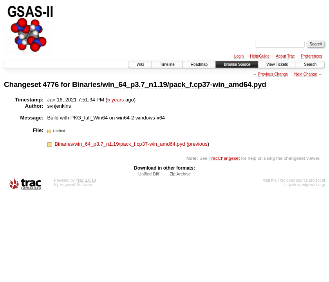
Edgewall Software (76, 185)
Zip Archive (180, 174)
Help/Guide (259, 56)
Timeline (167, 64)
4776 (51, 84)
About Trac (285, 56)
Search (310, 64)
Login (239, 56)
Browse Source (237, 64)
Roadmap (199, 64)
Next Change (305, 74)
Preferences (311, 56)
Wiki (140, 64)
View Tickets (277, 64)
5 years (115, 100)
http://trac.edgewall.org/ (304, 185)
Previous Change (273, 74)
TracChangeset (224, 158)
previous (198, 144)
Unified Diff (148, 174)
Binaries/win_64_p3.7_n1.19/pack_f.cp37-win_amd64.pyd (169, 84)
